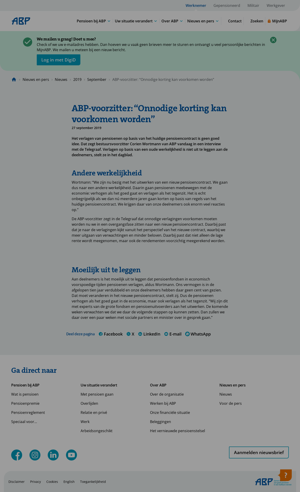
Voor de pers (230, 403)
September (96, 79)
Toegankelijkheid (93, 481)
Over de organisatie (167, 394)
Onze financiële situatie (170, 412)
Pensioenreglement (28, 412)
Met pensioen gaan (97, 394)
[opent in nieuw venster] (58, 59)
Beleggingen (160, 421)
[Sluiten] (273, 40)
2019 (77, 79)
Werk (85, 421)
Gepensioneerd (226, 5)
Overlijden (89, 403)
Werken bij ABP (163, 403)
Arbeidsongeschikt (97, 430)
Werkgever (276, 5)
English (69, 481)
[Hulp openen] (284, 476)
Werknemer (196, 5)
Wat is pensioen (25, 394)
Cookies (52, 481)
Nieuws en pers (36, 79)
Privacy (35, 481)
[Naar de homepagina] (14, 79)
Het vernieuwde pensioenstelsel (177, 430)
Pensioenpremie (25, 403)
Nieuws (61, 79)
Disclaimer (16, 481)
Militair (253, 5)
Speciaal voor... (24, 421)
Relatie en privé (94, 412)
